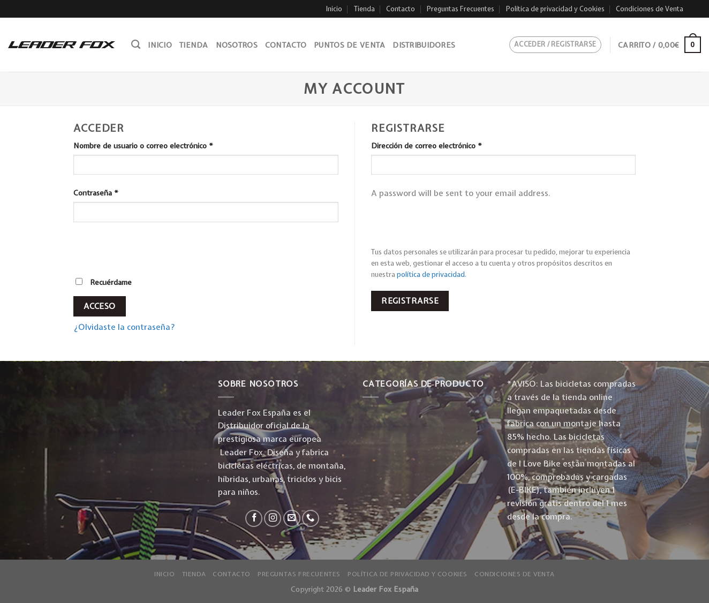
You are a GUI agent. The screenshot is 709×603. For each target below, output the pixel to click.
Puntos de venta (349, 45)
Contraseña (95, 193)
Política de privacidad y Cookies (555, 8)
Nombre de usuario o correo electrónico (143, 145)
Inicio (334, 8)
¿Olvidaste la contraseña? (124, 327)
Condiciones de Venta (649, 8)
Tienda (364, 8)
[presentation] (146, 253)
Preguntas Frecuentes (460, 8)
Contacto (400, 8)
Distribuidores (424, 45)
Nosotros (237, 45)
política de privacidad (431, 274)
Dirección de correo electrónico (426, 145)
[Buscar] (135, 44)
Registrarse (410, 300)
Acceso (100, 306)
